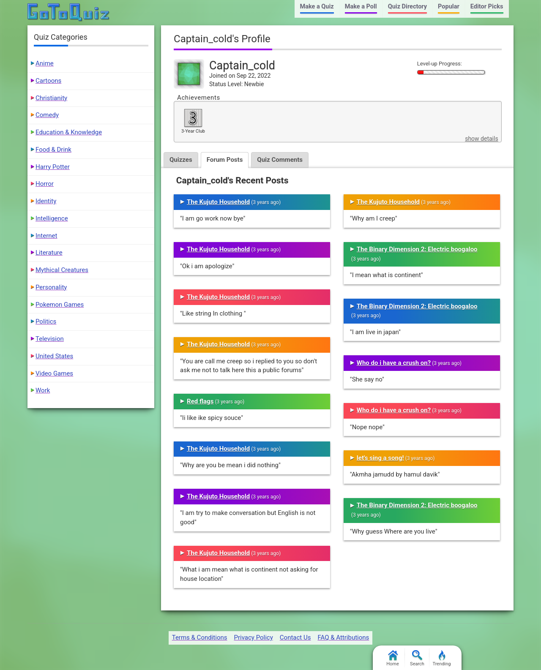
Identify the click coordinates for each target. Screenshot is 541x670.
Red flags (200, 401)
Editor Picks (486, 6)
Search (417, 658)
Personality (51, 287)
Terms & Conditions (199, 637)
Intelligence (52, 218)
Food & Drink (53, 149)
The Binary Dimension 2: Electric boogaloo (417, 249)
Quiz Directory (407, 6)
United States (54, 356)
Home (392, 658)
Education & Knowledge (69, 132)
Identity (46, 201)
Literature (49, 252)
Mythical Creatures (62, 270)
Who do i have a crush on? (394, 363)
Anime (45, 63)
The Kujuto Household (218, 202)
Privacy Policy (253, 637)
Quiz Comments (280, 159)
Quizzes (180, 159)
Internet (46, 236)
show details (481, 138)
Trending (442, 658)
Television (50, 339)
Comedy (47, 115)
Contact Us (295, 637)
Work (43, 390)
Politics (46, 321)
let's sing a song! (380, 458)
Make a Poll (361, 6)
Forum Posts (225, 159)
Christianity (51, 98)
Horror (45, 184)
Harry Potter (53, 167)
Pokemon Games (60, 304)
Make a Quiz (317, 6)
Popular (448, 6)
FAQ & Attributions (343, 637)
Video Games (54, 373)
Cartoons (48, 80)
